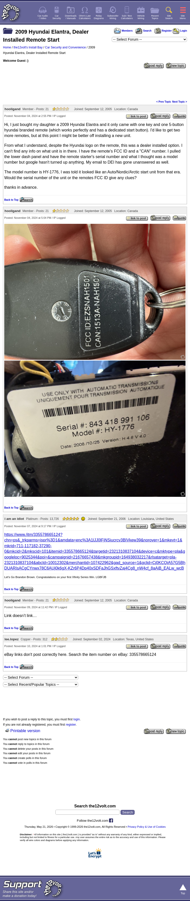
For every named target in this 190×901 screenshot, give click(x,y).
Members (123, 30)
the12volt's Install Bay (28, 47)
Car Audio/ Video (43, 17)
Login (180, 30)
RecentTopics (155, 17)
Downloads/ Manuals (70, 17)
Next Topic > (179, 101)
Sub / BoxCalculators (127, 17)
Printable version (25, 731)
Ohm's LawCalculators (85, 17)
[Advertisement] (95, 84)
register (71, 724)
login (76, 719)
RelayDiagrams (99, 17)
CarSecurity (56, 17)
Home (7, 47)
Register (163, 30)
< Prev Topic (163, 101)
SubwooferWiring (113, 17)
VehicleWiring (141, 17)
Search (143, 30)
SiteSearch (169, 17)
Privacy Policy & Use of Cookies (147, 826)
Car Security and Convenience (65, 47)
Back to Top (11, 199)
